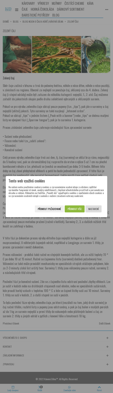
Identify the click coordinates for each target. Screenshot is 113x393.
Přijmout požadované (49, 209)
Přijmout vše (75, 209)
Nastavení (93, 209)
